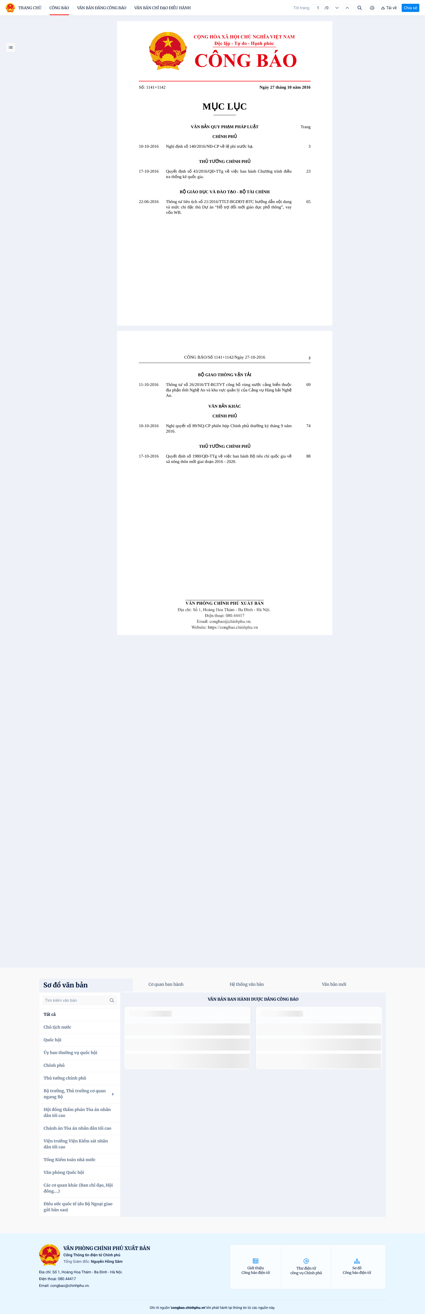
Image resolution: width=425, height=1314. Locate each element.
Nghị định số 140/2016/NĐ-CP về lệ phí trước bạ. (209, 146)
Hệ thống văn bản (247, 984)
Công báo (59, 7)
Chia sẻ (410, 7)
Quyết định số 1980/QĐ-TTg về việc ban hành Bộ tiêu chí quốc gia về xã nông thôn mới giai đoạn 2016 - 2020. (229, 459)
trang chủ (29, 7)
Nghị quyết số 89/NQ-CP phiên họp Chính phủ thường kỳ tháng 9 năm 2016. (229, 429)
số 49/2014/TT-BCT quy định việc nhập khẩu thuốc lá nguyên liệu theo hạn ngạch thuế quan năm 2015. (182, 1029)
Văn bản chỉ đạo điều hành (162, 7)
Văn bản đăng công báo (101, 7)
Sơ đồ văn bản (65, 985)
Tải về (389, 7)
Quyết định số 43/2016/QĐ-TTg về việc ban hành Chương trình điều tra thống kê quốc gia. (229, 174)
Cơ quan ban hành (166, 984)
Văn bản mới (334, 984)
